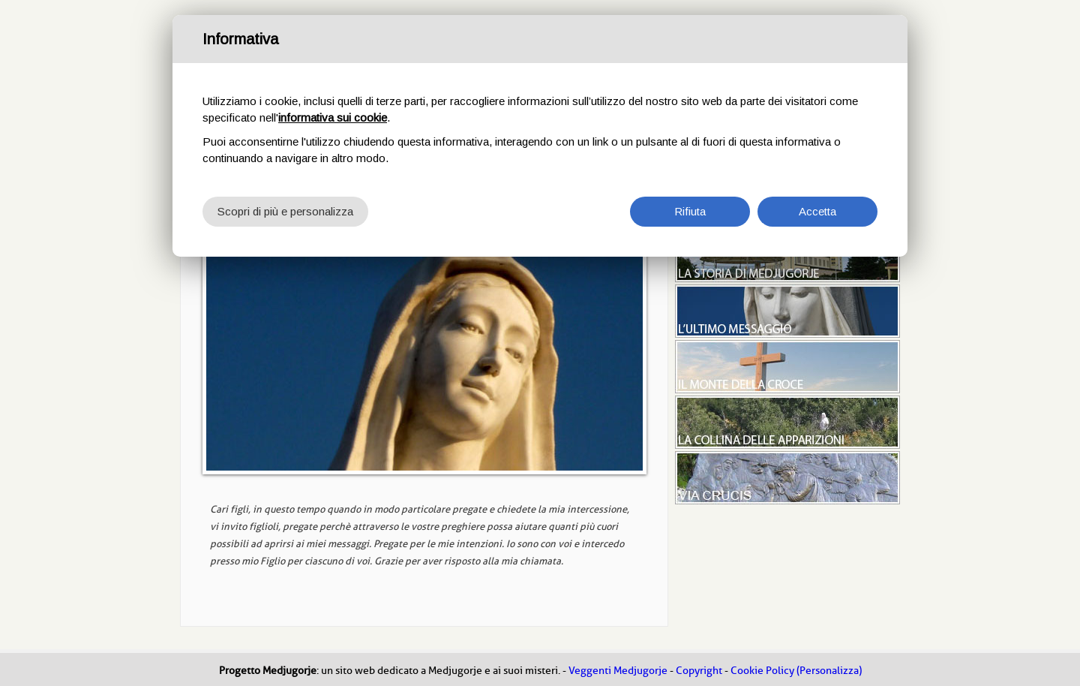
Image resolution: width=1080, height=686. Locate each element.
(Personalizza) (829, 670)
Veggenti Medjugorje (618, 670)
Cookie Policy (762, 670)
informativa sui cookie (332, 117)
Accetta (817, 211)
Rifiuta (690, 211)
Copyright (699, 670)
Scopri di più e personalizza (285, 211)
